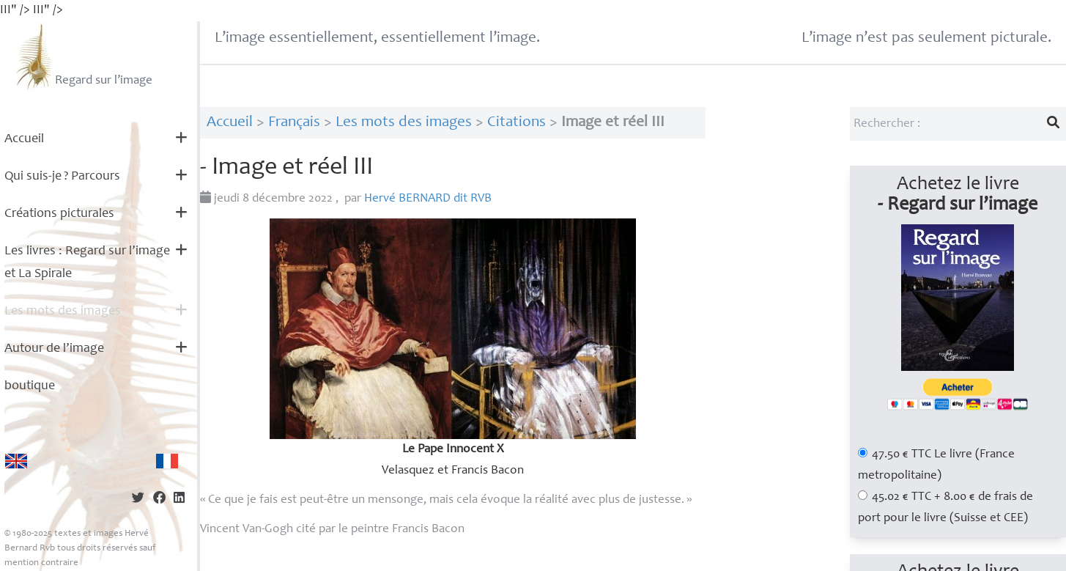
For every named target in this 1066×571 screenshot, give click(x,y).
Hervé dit (428, 199)
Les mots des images (62, 311)
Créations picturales (59, 214)
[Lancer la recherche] (1053, 124)
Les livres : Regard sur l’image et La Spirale (87, 263)
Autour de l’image (54, 349)
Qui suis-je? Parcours (62, 176)
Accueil (24, 139)
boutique (29, 386)
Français (294, 122)
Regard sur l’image (82, 56)
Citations (516, 122)
